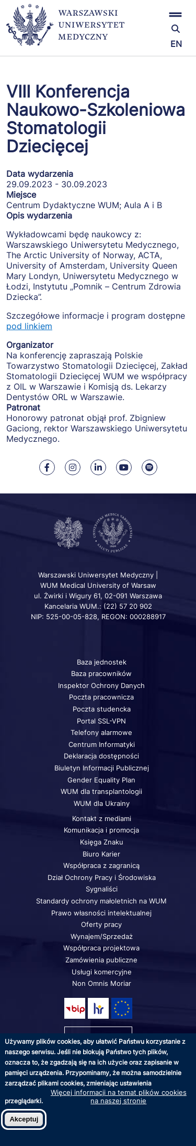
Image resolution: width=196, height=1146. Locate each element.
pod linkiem (29, 326)
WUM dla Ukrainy (102, 803)
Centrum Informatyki (101, 744)
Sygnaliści (102, 889)
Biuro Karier (101, 854)
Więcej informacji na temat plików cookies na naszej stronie (119, 1096)
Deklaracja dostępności (101, 756)
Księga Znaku (101, 842)
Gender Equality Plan (101, 780)
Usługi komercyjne (102, 972)
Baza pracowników (101, 673)
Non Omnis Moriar (101, 983)
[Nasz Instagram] (72, 467)
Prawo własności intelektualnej (101, 913)
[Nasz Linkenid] (98, 467)
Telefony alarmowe (101, 732)
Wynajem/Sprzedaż (102, 936)
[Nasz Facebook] (47, 467)
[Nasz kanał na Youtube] (124, 467)
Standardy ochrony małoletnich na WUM (101, 901)
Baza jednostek (101, 662)
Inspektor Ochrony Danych (101, 685)
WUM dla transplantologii (101, 791)
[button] (159, 14)
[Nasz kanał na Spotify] (149, 467)
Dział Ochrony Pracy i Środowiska (102, 877)
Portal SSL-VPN (101, 721)
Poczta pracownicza (101, 697)
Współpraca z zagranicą (101, 865)
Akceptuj (23, 1119)
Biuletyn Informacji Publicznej (101, 768)
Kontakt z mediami (101, 818)
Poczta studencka (102, 709)
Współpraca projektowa (101, 948)
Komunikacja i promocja (101, 830)
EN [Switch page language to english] (176, 44)
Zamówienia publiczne (101, 960)
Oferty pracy (101, 924)
